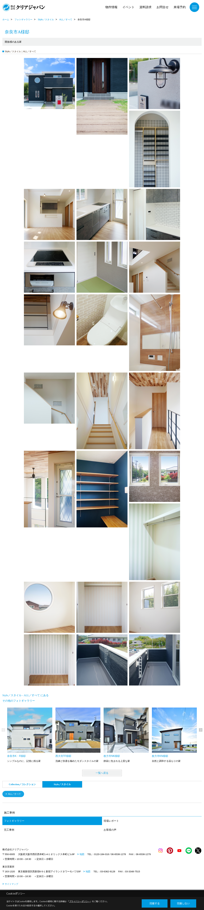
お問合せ (163, 7)
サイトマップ (11, 884)
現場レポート (111, 821)
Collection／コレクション (22, 784)
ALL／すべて (15, 794)
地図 (82, 854)
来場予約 (180, 7)
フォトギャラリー (14, 821)
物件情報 (111, 7)
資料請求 (145, 7)
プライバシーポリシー (79, 901)
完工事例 (9, 830)
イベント (128, 7)
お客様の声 (110, 830)
